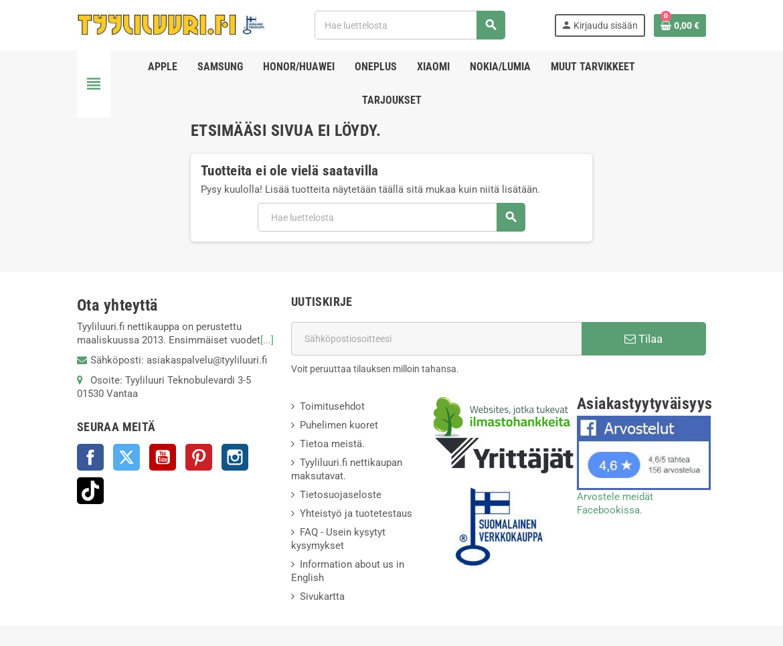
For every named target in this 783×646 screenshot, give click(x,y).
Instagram (235, 457)
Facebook (90, 457)
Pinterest (198, 457)
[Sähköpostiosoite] (436, 338)
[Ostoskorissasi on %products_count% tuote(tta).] (680, 25)
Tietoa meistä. (332, 444)
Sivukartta (322, 596)
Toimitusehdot (332, 406)
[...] (267, 340)
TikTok (90, 490)
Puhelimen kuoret (339, 425)
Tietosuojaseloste (340, 495)
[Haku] (410, 25)
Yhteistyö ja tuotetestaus (356, 513)
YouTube (162, 457)
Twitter (126, 457)
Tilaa (643, 338)
